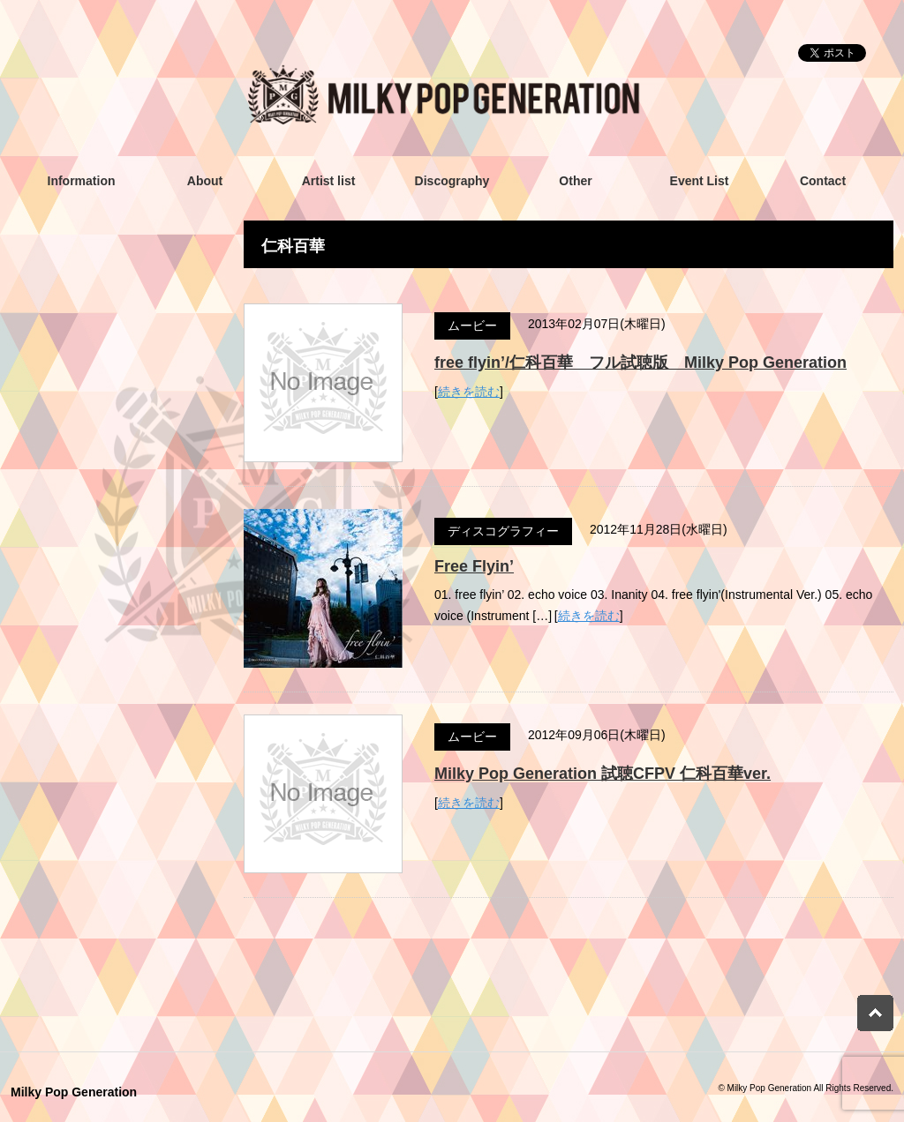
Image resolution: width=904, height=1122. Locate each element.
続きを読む (469, 392)
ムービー (472, 325)
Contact (823, 181)
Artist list (329, 181)
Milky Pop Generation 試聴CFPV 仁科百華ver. (602, 773)
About (204, 181)
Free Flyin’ (474, 566)
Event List (699, 181)
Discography (452, 181)
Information (82, 181)
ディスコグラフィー (503, 531)
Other (575, 181)
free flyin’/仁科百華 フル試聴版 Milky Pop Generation (640, 362)
